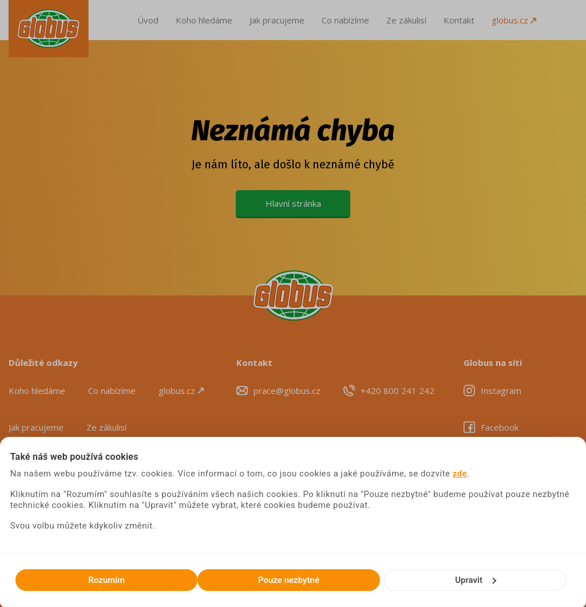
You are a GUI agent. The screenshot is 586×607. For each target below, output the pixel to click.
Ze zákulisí (406, 20)
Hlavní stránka (293, 203)
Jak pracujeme (277, 20)
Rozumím (106, 580)
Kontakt (459, 20)
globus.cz (514, 20)
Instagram (501, 390)
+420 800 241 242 (397, 390)
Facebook (499, 427)
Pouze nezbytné (288, 580)
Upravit (475, 580)
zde (460, 473)
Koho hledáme (204, 20)
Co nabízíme (345, 20)
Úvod (148, 20)
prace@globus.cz (287, 390)
